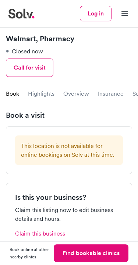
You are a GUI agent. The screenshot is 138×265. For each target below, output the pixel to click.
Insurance (111, 93)
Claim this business (40, 233)
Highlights (41, 93)
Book (12, 93)
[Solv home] (21, 13)
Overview (76, 93)
